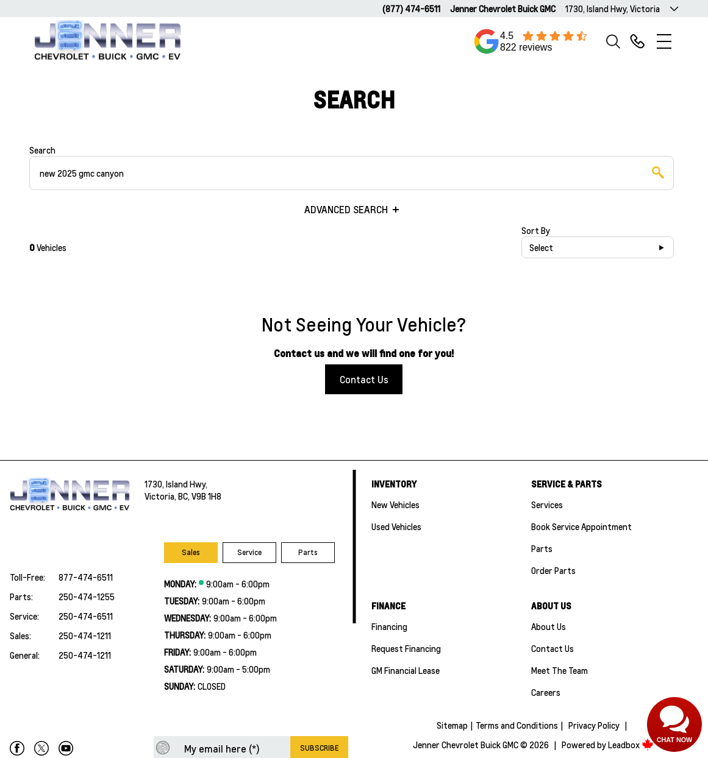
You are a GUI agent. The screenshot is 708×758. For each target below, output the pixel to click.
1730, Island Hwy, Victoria (612, 8)
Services (547, 504)
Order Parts (553, 570)
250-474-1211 (85, 635)
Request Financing (406, 648)
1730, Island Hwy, (176, 483)
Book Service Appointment (581, 526)
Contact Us (364, 379)
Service (249, 552)
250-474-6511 (86, 616)
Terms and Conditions (517, 725)
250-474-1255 (87, 596)
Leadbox (631, 744)
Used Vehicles (396, 526)
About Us (548, 626)
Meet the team (559, 670)
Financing (389, 626)
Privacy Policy (594, 725)
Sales (191, 552)
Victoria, (161, 496)
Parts (308, 552)
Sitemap (452, 725)
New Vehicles (395, 504)
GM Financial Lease (405, 670)
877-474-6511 (86, 577)
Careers (545, 692)
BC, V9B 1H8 (199, 496)
